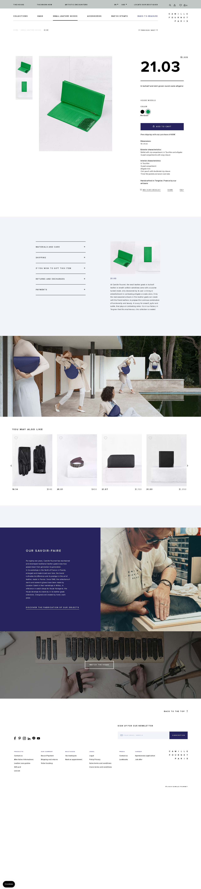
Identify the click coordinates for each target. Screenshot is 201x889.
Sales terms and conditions (100, 769)
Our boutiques (71, 761)
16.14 (60, 489)
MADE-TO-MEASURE (148, 16)
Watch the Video (99, 670)
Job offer (138, 765)
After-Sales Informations (24, 765)
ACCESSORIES (94, 16)
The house (18, 4)
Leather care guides (22, 769)
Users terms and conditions (100, 772)
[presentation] (11, 468)
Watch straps (119, 16)
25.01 (105, 489)
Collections (20, 16)
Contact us (18, 761)
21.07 (150, 489)
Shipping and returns (49, 765)
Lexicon (17, 776)
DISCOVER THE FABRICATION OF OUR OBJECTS (52, 613)
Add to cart (162, 126)
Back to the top (176, 717)
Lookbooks (123, 765)
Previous (145, 30)
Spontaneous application (145, 761)
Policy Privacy (94, 765)
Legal (91, 761)
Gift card (17, 772)
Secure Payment (47, 761)
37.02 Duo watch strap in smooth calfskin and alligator (26, 492)
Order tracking (47, 769)
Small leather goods (65, 16)
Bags (40, 16)
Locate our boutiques (146, 4)
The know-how (44, 4)
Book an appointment (73, 765)
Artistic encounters (76, 4)
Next (153, 30)
